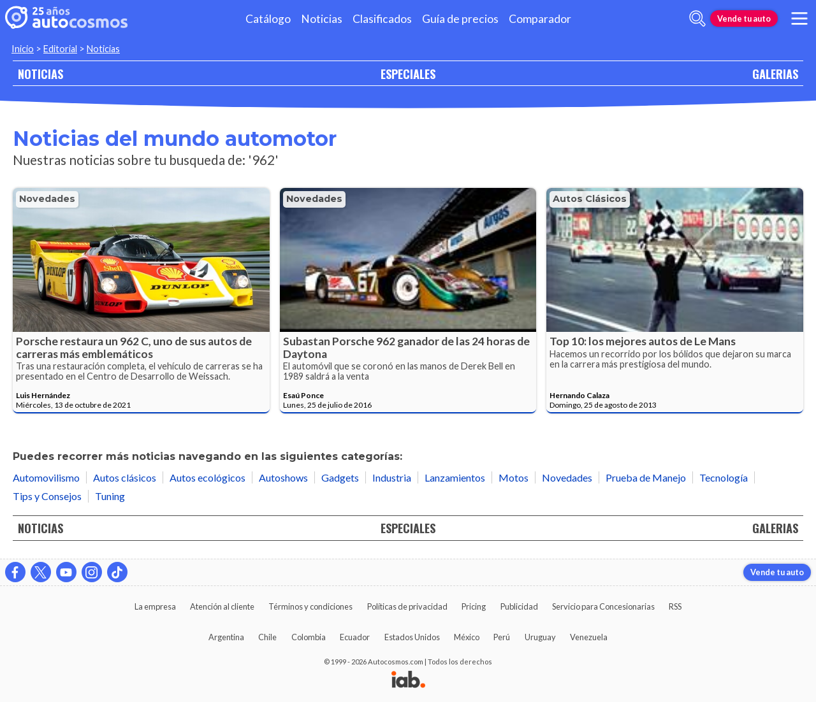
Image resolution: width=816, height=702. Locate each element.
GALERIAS (775, 73)
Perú (501, 637)
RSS (675, 606)
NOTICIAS (40, 73)
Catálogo (268, 18)
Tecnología (723, 477)
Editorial (60, 48)
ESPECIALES (408, 73)
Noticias (321, 18)
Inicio (22, 48)
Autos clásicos (590, 198)
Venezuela (589, 637)
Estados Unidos (412, 637)
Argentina (226, 637)
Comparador (540, 18)
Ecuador (355, 637)
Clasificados (382, 18)
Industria (391, 477)
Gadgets (340, 477)
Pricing (474, 606)
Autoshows (283, 477)
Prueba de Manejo (646, 477)
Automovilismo (46, 477)
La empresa (155, 606)
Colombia (308, 637)
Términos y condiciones (310, 606)
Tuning (110, 496)
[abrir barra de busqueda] (697, 18)
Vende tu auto (744, 18)
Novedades (47, 198)
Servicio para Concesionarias (603, 606)
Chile (267, 637)
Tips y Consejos (47, 496)
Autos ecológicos (207, 477)
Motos (513, 477)
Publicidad (519, 606)
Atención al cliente (222, 606)
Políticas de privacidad (407, 606)
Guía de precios (460, 18)
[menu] (799, 18)
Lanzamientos (455, 477)
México (466, 637)
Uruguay (540, 637)
